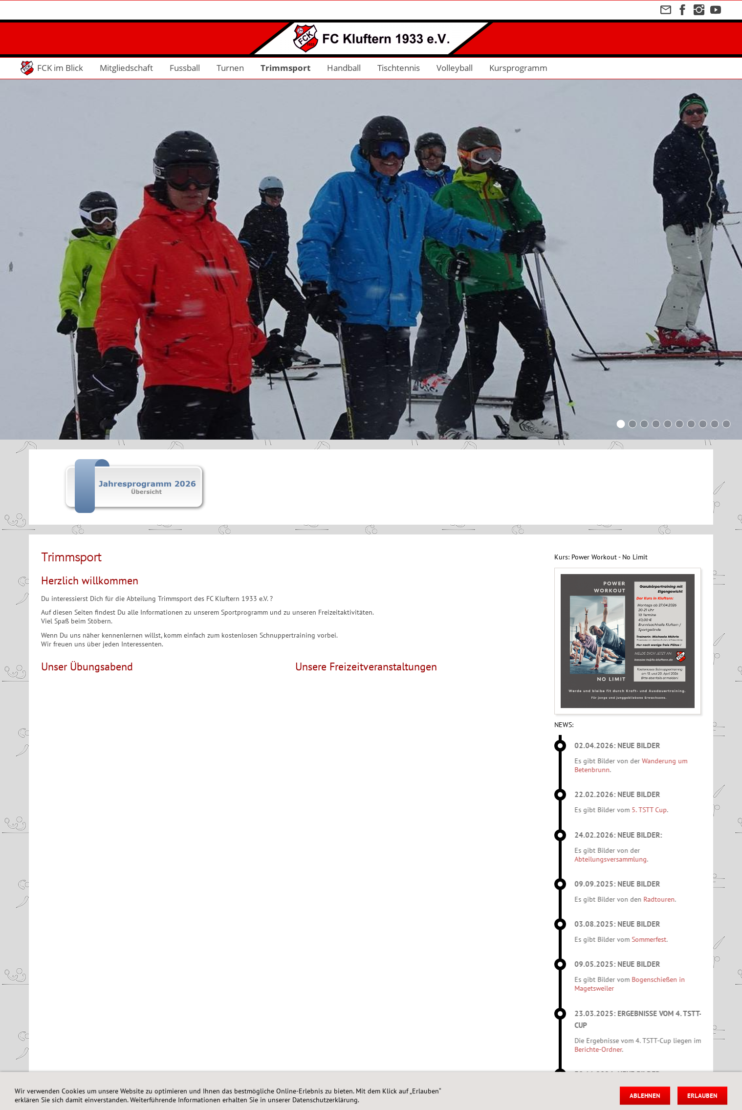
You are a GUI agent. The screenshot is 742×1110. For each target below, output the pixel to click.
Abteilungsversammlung (625, 859)
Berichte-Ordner (612, 1049)
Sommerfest (663, 939)
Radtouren (673, 899)
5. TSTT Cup (663, 809)
